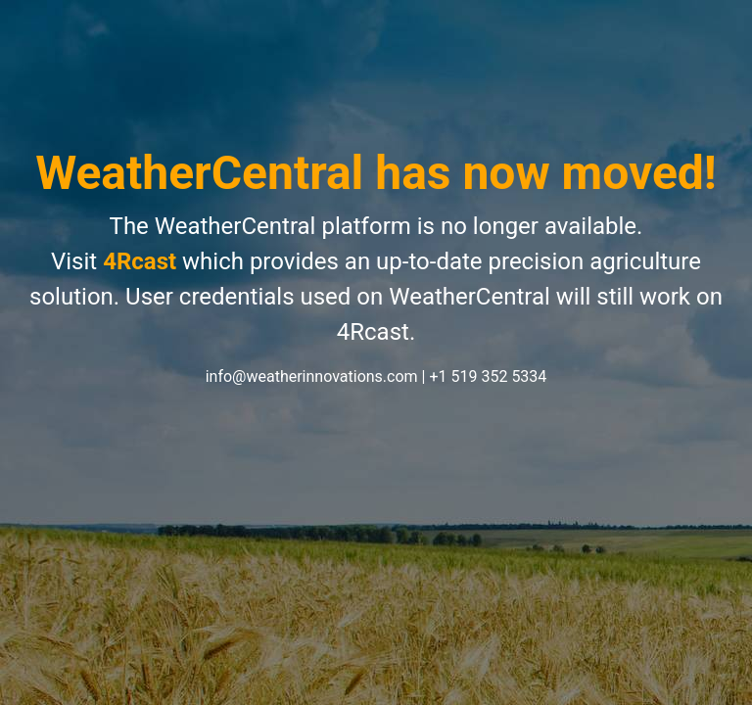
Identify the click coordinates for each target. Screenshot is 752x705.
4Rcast (139, 261)
